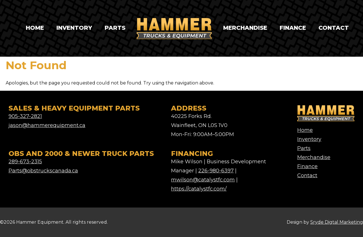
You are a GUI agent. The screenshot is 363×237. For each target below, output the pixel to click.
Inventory (74, 27)
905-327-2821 (25, 116)
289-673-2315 (25, 161)
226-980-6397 (216, 171)
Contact (333, 27)
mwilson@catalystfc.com (203, 180)
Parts (115, 27)
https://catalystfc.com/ (199, 189)
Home (35, 27)
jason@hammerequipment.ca (47, 125)
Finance (293, 27)
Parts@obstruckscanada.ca (43, 171)
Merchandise (245, 27)
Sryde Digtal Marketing (336, 222)
